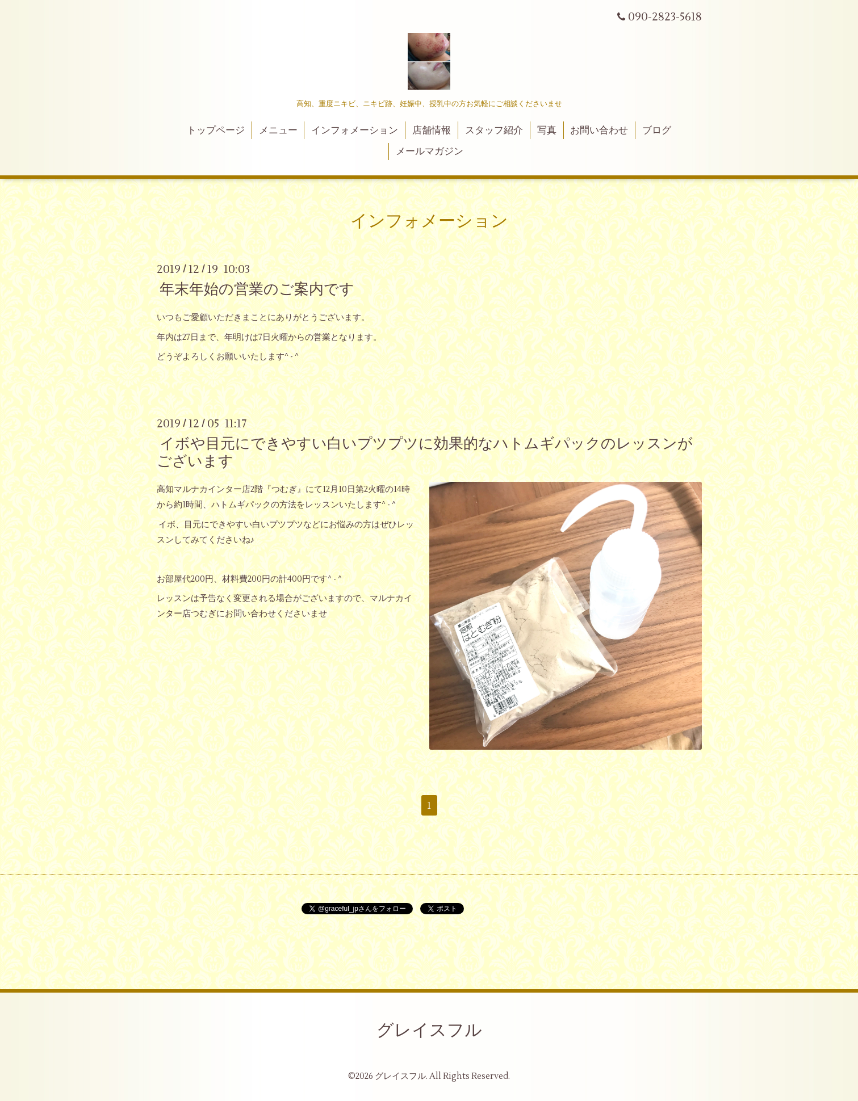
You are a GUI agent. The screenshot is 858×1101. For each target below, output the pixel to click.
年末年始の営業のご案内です (257, 289)
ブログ (656, 130)
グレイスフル (429, 1030)
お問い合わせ (599, 130)
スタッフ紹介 (494, 130)
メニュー (278, 130)
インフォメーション (354, 130)
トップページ (216, 130)
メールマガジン (429, 151)
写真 (546, 130)
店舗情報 (431, 130)
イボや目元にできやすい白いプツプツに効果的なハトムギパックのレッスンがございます (425, 452)
